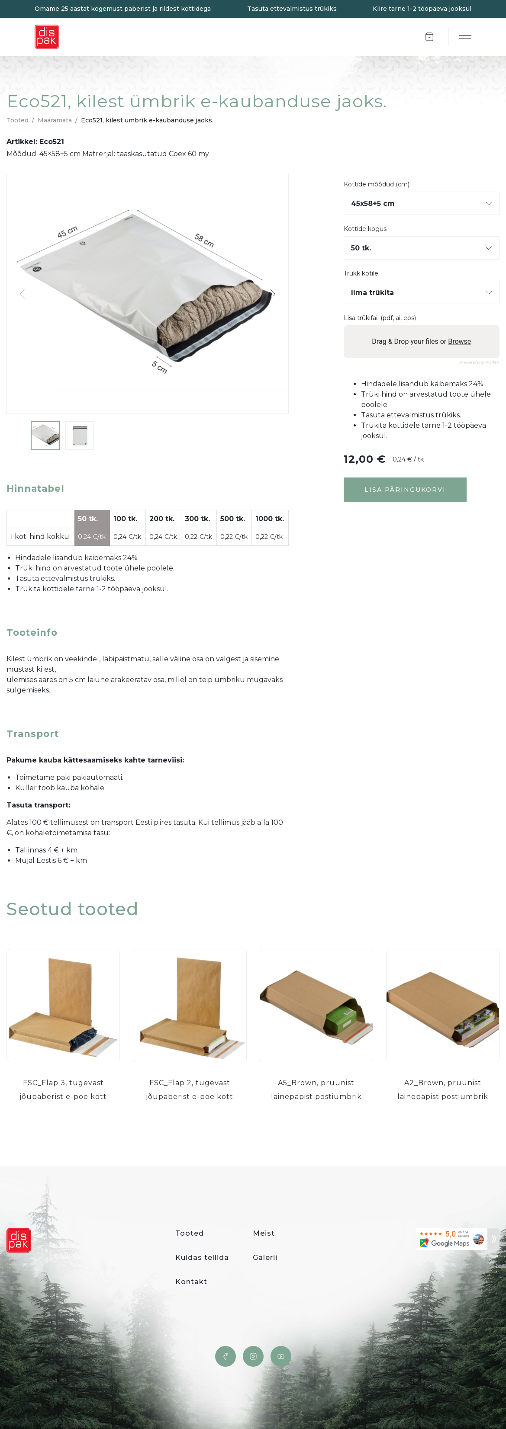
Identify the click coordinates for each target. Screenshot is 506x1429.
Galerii (265, 1257)
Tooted (17, 120)
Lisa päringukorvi (405, 489)
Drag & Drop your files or (421, 341)
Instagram (253, 1356)
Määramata (55, 120)
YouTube (281, 1356)
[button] (273, 294)
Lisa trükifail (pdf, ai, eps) (380, 318)
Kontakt (191, 1282)
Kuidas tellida (202, 1257)
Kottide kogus (365, 229)
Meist (264, 1233)
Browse (459, 341)
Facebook (225, 1356)
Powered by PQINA (480, 363)
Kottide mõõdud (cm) (376, 184)
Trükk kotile (361, 273)
